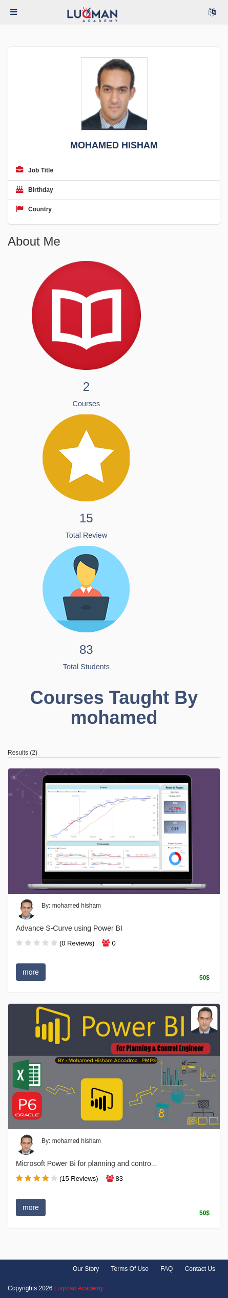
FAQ (166, 1268)
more (31, 972)
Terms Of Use (130, 1268)
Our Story (86, 1268)
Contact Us (200, 1268)
